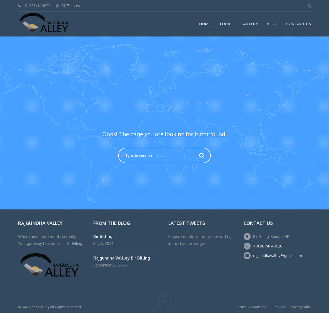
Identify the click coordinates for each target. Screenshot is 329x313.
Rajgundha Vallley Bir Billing (121, 258)
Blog (272, 23)
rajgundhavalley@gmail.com (277, 255)
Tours (226, 23)
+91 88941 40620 (267, 246)
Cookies (278, 307)
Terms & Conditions (251, 307)
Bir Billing (103, 236)
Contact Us (298, 23)
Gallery (249, 23)
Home (205, 23)
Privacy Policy (301, 307)
